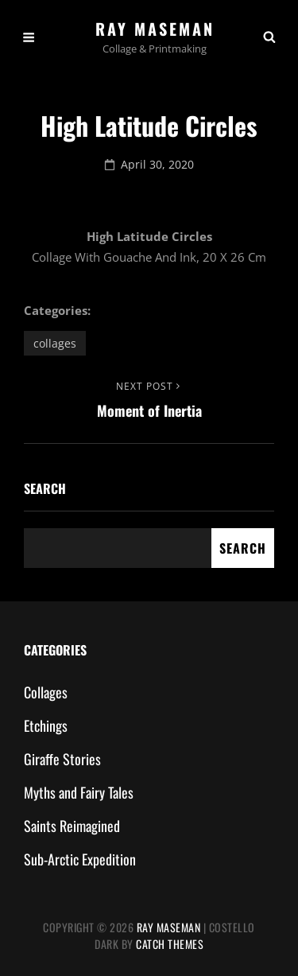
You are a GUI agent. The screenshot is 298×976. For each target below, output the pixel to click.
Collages (54, 343)
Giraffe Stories (62, 759)
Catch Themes (169, 943)
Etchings (46, 725)
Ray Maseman (155, 29)
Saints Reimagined (72, 825)
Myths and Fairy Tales (79, 792)
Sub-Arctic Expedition (80, 859)
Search (45, 488)
